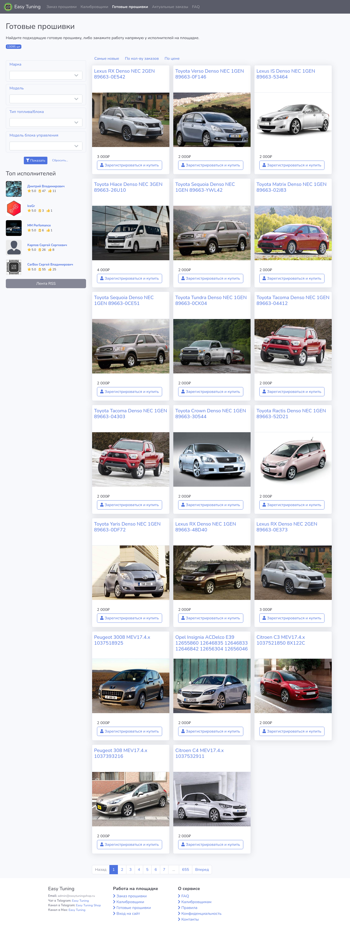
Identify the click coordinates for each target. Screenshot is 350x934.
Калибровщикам (196, 902)
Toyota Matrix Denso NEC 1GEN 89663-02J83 (291, 187)
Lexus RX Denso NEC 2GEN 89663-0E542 (124, 74)
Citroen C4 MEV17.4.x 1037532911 (199, 753)
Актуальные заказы (170, 6)
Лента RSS (46, 283)
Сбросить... (60, 160)
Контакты (190, 919)
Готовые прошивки (130, 6)
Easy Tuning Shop (88, 905)
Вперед (202, 869)
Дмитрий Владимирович (46, 186)
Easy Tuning (27, 6)
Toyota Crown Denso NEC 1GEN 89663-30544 (210, 413)
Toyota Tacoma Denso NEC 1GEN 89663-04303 (130, 413)
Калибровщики (94, 6)
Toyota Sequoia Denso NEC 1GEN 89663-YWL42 (205, 187)
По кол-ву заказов (142, 58)
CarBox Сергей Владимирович (50, 264)
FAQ (196, 6)
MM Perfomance (39, 225)
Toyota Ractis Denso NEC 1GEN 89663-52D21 (291, 413)
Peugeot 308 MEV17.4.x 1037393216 (120, 753)
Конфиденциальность (201, 913)
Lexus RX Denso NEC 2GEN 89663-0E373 (286, 527)
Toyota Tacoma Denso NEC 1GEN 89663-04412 (292, 300)
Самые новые (106, 58)
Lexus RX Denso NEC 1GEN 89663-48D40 (205, 527)
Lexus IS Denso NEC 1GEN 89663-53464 (285, 74)
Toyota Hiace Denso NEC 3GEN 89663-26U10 (128, 187)
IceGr (31, 206)
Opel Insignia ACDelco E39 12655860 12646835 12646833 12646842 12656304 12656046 (211, 643)
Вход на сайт (128, 913)
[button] (342, 7)
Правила (189, 907)
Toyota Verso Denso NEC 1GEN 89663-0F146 (209, 74)
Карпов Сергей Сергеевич (47, 245)
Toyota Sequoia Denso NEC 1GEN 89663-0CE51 (124, 300)
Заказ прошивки (61, 6)
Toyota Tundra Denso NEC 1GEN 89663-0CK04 (211, 300)
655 (185, 869)
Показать (35, 160)
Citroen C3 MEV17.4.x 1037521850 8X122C (280, 640)
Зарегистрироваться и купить (129, 165)
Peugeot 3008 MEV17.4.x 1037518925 (122, 640)
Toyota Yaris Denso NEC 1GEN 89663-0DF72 (127, 527)
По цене (172, 58)
